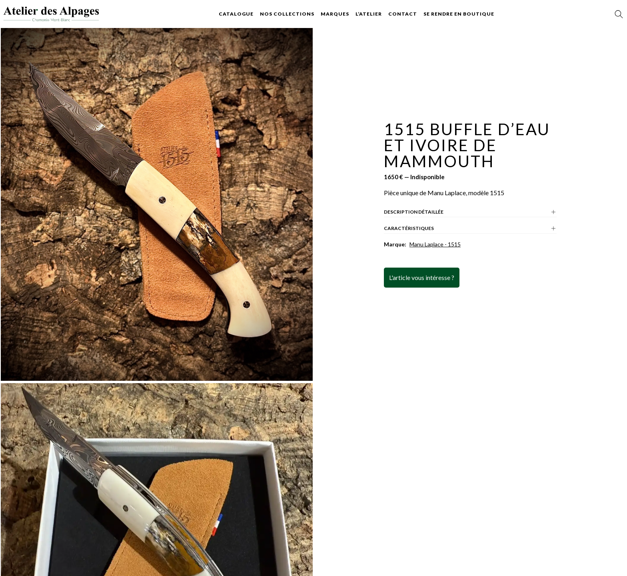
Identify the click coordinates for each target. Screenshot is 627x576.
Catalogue (236, 14)
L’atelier (368, 14)
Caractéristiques (470, 228)
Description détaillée (470, 212)
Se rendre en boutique (458, 14)
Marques (335, 14)
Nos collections (287, 14)
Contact (402, 14)
